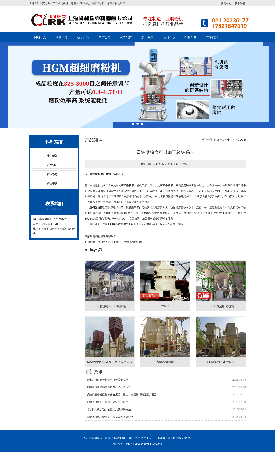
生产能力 (104, 37)
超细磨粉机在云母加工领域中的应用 (107, 402)
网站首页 (40, 37)
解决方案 (147, 37)
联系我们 (240, 3)
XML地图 (157, 443)
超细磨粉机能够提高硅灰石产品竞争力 (109, 387)
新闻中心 (226, 3)
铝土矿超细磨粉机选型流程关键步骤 (107, 379)
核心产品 (83, 37)
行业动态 (52, 174)
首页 (216, 139)
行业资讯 (52, 183)
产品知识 (52, 165)
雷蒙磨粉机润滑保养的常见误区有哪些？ (110, 416)
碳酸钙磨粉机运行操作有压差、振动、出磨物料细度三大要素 (122, 394)
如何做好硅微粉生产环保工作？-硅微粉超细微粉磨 (114, 242)
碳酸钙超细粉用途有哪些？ (100, 236)
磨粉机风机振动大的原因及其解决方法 (109, 409)
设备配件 (126, 37)
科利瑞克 (61, 37)
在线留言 (190, 37)
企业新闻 (52, 155)
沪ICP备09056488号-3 (138, 443)
